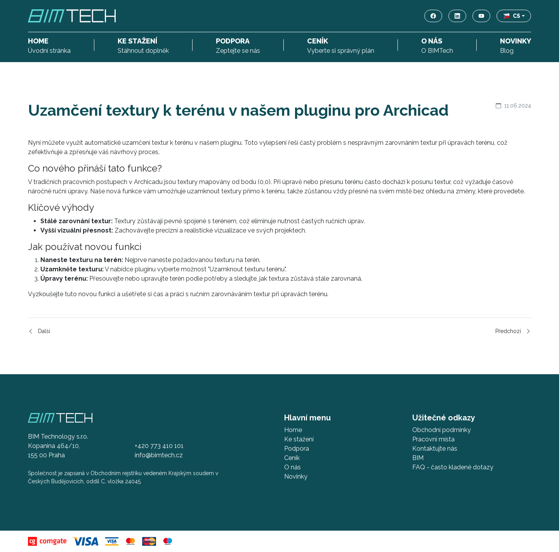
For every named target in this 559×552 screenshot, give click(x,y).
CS (512, 16)
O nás (292, 467)
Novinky (295, 476)
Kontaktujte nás (434, 448)
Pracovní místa (433, 439)
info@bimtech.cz (159, 455)
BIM (418, 458)
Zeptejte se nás (238, 45)
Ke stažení (299, 439)
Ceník (292, 458)
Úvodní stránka (49, 45)
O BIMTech (437, 45)
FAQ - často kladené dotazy (452, 467)
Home (293, 430)
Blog (515, 45)
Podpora (296, 448)
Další (39, 331)
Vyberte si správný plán (340, 45)
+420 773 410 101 (159, 446)
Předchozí (513, 331)
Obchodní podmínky (441, 430)
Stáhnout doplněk (143, 45)
